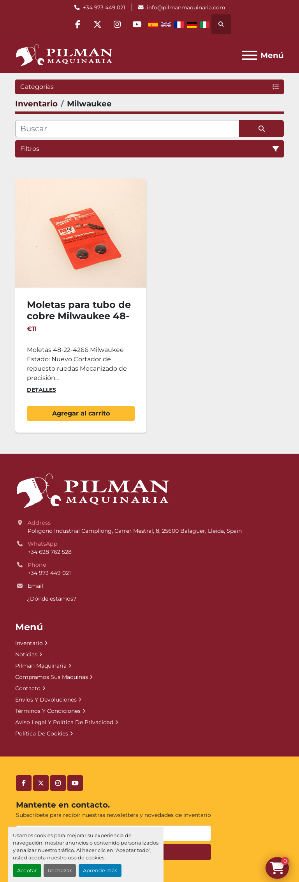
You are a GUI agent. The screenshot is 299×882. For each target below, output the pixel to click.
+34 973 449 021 (104, 7)
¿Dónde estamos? (51, 598)
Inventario (29, 643)
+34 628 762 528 (50, 551)
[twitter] (97, 24)
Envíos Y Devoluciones (46, 699)
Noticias (26, 654)
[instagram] (117, 24)
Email (35, 585)
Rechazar (60, 870)
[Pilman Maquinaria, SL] (92, 490)
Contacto (27, 688)
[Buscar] (127, 128)
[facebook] (77, 24)
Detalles (41, 389)
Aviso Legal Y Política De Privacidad (64, 722)
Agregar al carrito (81, 413)
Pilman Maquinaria (41, 665)
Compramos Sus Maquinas (51, 677)
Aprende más (100, 870)
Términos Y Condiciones (48, 710)
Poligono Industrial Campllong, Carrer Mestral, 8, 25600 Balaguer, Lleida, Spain (135, 530)
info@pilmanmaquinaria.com (186, 7)
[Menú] (249, 55)
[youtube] (137, 24)
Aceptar (27, 870)
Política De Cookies (41, 733)
